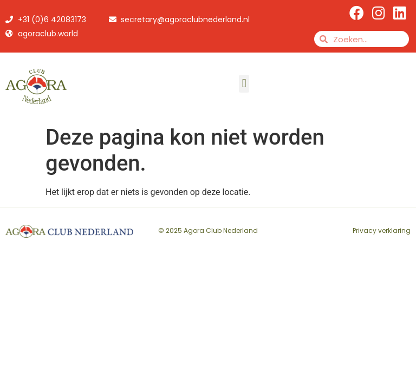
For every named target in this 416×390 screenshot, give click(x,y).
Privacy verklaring (382, 230)
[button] (244, 84)
